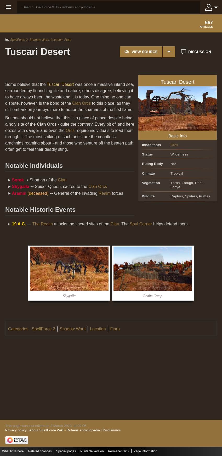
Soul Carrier (141, 224)
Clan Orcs (81, 103)
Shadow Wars (39, 40)
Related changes (40, 451)
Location (56, 40)
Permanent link (118, 451)
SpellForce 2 (19, 40)
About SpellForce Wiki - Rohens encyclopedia (64, 430)
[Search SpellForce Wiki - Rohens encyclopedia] (108, 7)
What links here (13, 451)
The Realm (42, 224)
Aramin (19, 193)
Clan (62, 180)
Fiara (67, 40)
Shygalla (20, 186)
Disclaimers (112, 430)
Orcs (174, 145)
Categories (18, 329)
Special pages (66, 451)
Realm (105, 193)
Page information (145, 451)
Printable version (92, 451)
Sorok (18, 180)
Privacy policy (15, 430)
